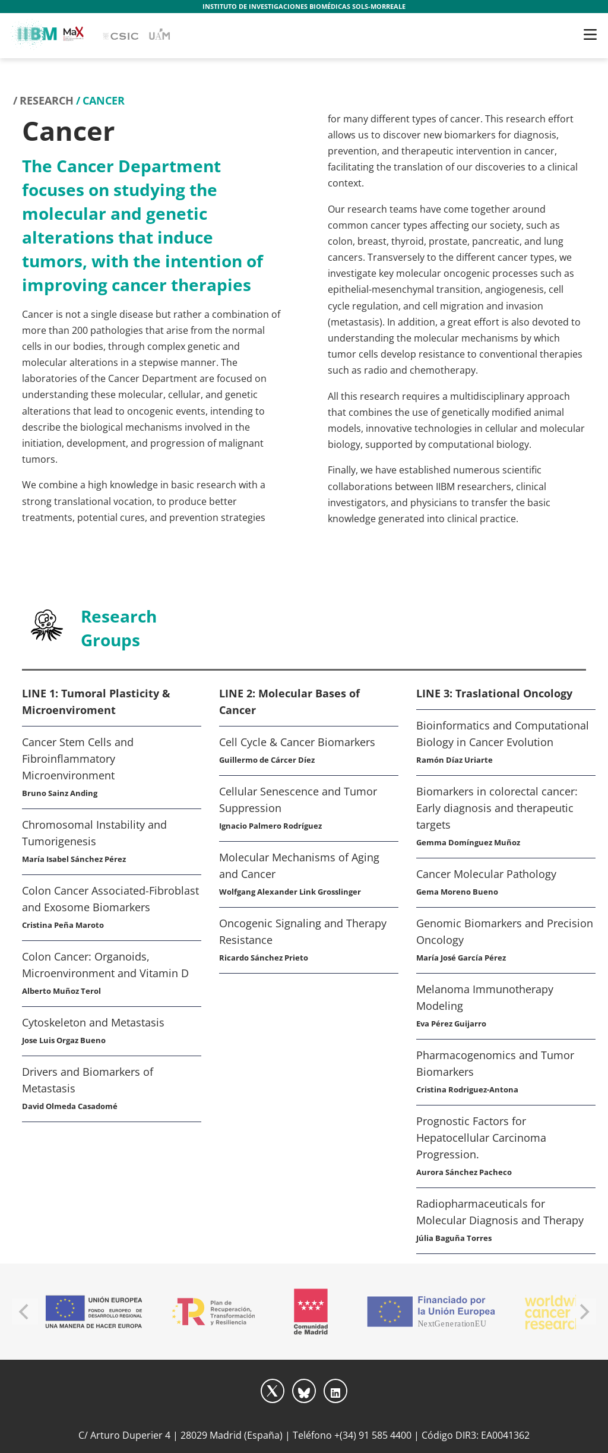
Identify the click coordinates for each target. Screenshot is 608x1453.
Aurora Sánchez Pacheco (464, 1172)
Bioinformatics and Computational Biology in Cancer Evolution (502, 733)
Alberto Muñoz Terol (61, 990)
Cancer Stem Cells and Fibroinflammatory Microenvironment (78, 758)
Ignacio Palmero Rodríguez (270, 825)
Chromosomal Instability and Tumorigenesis (94, 832)
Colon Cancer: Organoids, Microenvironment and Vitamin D (105, 964)
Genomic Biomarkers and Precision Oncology (504, 931)
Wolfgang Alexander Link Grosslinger (290, 891)
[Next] (583, 1312)
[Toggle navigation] (590, 34)
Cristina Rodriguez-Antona (467, 1089)
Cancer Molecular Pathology (486, 874)
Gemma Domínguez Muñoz (468, 842)
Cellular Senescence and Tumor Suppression (298, 799)
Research (47, 100)
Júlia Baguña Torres (454, 1238)
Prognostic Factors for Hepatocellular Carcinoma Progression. (481, 1137)
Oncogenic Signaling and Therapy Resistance (303, 931)
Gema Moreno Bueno (457, 891)
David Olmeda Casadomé (70, 1106)
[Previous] (25, 1312)
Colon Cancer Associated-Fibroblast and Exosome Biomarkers (110, 898)
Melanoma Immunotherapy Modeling (484, 997)
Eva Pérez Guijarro (451, 1023)
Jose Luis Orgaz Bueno (64, 1040)
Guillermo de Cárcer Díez (267, 759)
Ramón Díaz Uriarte (454, 759)
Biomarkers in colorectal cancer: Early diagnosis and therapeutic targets (497, 808)
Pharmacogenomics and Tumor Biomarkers (495, 1063)
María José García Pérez (461, 957)
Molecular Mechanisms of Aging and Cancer (299, 865)
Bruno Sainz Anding (59, 793)
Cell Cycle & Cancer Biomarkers (297, 742)
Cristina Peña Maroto (63, 925)
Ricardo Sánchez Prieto (263, 957)
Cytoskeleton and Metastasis (93, 1022)
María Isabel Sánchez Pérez (74, 859)
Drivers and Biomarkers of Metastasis (87, 1080)
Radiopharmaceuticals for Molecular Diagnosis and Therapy (500, 1211)
